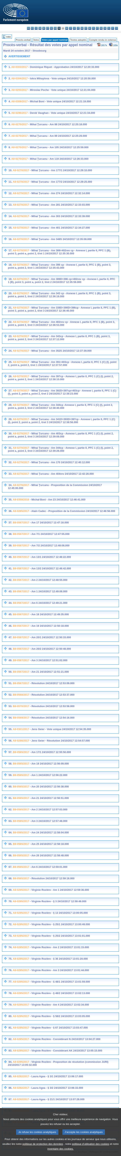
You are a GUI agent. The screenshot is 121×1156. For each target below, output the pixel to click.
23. (10, 336)
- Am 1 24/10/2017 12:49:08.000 (48, 591)
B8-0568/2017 (21, 694)
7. (9, 135)
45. (10, 614)
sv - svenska (116, 28)
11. (10, 181)
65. (10, 843)
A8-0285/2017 (21, 511)
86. (10, 1087)
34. (10, 485)
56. (10, 740)
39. (10, 545)
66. (10, 855)
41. (10, 568)
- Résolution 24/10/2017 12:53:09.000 (51, 683)
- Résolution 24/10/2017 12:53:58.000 (51, 706)
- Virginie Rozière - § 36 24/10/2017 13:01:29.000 (58, 958)
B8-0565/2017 (21, 752)
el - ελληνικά (51, 28)
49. (10, 660)
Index (8, 37)
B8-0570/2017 (21, 706)
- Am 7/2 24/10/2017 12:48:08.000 (49, 545)
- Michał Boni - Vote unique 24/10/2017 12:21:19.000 (59, 101)
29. (10, 419)
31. (10, 447)
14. (10, 216)
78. (10, 993)
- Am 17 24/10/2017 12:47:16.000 (49, 522)
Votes (36, 40)
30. (10, 433)
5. (9, 112)
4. (9, 101)
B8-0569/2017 (21, 717)
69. (10, 889)
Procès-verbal (23, 40)
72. (10, 924)
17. (10, 250)
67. (10, 866)
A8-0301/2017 (21, 729)
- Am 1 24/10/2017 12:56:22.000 (48, 775)
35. (10, 499)
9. (9, 158)
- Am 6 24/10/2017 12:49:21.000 (48, 602)
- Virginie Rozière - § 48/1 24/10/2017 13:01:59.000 (59, 981)
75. (10, 958)
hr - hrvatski (66, 28)
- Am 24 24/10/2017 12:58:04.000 (49, 832)
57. (10, 752)
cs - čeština (36, 28)
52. (10, 694)
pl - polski (93, 28)
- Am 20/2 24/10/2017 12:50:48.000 (50, 648)
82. (10, 1039)
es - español (32, 28)
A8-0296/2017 (19, 112)
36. (10, 511)
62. (10, 809)
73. (10, 935)
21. (10, 307)
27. (10, 390)
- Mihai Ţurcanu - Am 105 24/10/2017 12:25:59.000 (58, 147)
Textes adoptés (78, 40)
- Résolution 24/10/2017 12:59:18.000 (51, 878)
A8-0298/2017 (21, 740)
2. (9, 78)
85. (10, 1076)
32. (10, 462)
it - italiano (70, 28)
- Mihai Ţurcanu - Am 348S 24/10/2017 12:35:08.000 (60, 239)
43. (10, 591)
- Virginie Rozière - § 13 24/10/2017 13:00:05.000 (58, 912)
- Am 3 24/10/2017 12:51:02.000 (48, 660)
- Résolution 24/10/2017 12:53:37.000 (51, 694)
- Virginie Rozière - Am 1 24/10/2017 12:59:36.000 (59, 889)
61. (10, 798)
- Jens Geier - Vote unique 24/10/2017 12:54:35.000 (60, 729)
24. (10, 350)
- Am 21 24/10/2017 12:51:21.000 (49, 671)
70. (10, 901)
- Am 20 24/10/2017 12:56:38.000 (49, 786)
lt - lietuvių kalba (78, 28)
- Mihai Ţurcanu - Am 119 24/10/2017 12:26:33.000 (58, 158)
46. (10, 625)
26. (10, 376)
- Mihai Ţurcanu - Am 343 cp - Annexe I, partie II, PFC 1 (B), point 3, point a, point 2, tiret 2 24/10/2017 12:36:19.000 (59, 295)
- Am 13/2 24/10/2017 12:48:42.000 (50, 568)
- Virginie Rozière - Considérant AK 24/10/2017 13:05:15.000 (65, 1050)
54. (10, 717)
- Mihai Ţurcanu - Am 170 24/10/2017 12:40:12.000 (59, 462)
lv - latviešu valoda (74, 28)
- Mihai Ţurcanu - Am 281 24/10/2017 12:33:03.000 (59, 204)
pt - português (97, 28)
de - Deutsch (43, 28)
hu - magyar (82, 28)
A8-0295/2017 (21, 889)
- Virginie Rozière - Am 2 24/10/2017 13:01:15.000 (59, 947)
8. (9, 147)
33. (10, 473)
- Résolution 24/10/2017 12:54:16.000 (51, 717)
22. (10, 321)
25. (10, 362)
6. (9, 124)
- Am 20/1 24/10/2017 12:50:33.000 (50, 637)
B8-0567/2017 (21, 522)
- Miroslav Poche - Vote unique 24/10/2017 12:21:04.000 (61, 89)
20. (10, 293)
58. (10, 763)
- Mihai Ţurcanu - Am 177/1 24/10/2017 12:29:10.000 (60, 170)
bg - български (28, 28)
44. (10, 602)
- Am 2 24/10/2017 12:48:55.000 (48, 579)
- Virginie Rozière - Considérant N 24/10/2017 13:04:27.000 (64, 1039)
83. (10, 1050)
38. (10, 534)
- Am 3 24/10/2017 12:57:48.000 (48, 820)
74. (10, 947)
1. (9, 66)
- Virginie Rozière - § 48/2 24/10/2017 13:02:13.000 (59, 993)
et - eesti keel (47, 28)
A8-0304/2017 (19, 78)
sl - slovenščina (108, 28)
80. (10, 1016)
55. (10, 729)
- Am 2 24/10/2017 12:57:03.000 (48, 809)
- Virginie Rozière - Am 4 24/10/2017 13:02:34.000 (59, 1004)
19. (10, 279)
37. (10, 522)
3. (9, 89)
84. (10, 1061)
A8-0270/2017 (19, 124)
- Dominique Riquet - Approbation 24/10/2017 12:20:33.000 (63, 66)
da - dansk (39, 28)
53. (10, 706)
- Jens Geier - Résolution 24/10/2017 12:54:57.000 (59, 740)
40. (10, 556)
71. (10, 912)
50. (10, 671)
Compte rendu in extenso (102, 40)
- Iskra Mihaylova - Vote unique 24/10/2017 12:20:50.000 (62, 78)
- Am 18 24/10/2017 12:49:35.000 (49, 614)
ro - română (101, 28)
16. (10, 239)
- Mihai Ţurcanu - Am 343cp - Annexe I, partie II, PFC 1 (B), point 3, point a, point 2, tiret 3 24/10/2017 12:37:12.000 (59, 338)
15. (10, 227)
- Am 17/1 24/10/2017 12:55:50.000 (50, 752)
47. (10, 637)
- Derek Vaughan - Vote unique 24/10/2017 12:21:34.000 (61, 112)
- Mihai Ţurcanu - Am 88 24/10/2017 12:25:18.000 (57, 124)
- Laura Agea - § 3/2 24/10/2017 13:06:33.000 (56, 1087)
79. (10, 1004)
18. (10, 264)
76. (10, 970)
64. (10, 832)
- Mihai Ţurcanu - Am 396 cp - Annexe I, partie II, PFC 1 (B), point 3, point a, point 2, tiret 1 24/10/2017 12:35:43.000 (59, 266)
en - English (55, 28)
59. (10, 775)
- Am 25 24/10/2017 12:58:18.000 (49, 843)
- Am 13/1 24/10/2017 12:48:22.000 (50, 556)
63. (10, 820)
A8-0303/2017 (19, 66)
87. (10, 1099)
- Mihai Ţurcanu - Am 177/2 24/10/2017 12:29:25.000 (60, 181)
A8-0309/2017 (19, 101)
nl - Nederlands (89, 28)
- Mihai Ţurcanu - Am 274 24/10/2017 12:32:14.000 (59, 193)
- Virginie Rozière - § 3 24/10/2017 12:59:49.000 (57, 901)
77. (10, 981)
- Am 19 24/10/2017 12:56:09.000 (49, 763)
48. (10, 648)
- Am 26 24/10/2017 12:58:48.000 (49, 855)
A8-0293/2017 (19, 89)
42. (10, 579)
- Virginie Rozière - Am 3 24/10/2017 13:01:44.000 (59, 970)
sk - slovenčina (105, 28)
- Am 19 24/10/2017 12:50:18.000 (49, 625)
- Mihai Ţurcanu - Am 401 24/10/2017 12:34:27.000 (59, 227)
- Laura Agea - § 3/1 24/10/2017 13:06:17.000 (56, 1076)
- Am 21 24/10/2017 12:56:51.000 (49, 798)
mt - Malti (85, 28)
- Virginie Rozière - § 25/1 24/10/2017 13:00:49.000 (59, 924)
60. (10, 786)
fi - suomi (112, 28)
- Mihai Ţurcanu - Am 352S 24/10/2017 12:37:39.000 (60, 350)
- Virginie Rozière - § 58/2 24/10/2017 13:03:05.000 (59, 1016)
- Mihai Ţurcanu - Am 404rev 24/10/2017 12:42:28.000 (61, 473)
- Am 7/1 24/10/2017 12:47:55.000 (49, 534)
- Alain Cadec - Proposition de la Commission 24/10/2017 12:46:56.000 (72, 511)
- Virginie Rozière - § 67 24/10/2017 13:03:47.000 (58, 1027)
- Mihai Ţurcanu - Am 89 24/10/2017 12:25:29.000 (57, 135)
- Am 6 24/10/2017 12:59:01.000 (48, 866)
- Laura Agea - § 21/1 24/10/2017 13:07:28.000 (57, 1099)
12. (10, 193)
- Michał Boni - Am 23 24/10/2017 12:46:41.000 (57, 499)
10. (10, 170)
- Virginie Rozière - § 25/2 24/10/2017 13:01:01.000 (59, 935)
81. (10, 1027)
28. (10, 404)
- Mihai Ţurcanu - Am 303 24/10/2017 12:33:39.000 (59, 216)
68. (10, 878)
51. (10, 683)
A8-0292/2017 (21, 1076)
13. (10, 204)
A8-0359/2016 (21, 499)
